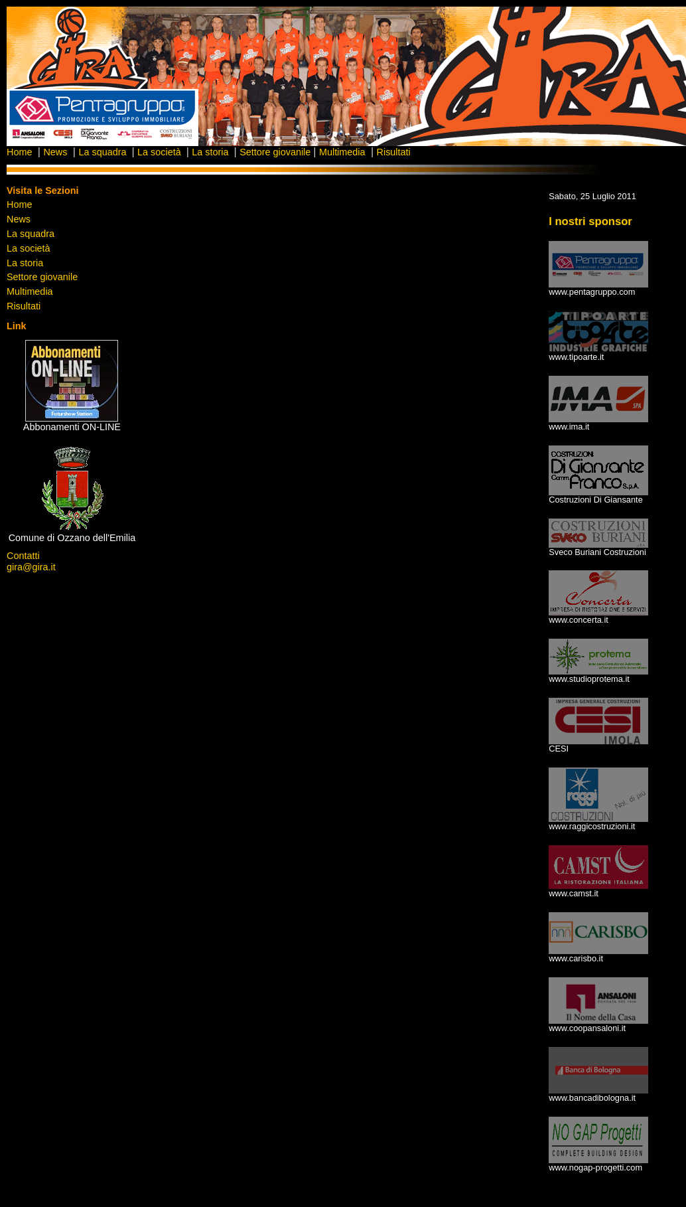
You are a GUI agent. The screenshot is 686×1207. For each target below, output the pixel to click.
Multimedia (342, 152)
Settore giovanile (275, 152)
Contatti (23, 555)
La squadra (103, 152)
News (55, 152)
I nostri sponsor (590, 221)
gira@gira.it (31, 567)
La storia (211, 152)
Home (19, 152)
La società (160, 152)
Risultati (394, 152)
